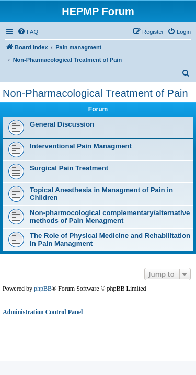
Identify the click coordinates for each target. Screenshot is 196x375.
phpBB (43, 288)
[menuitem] (27, 32)
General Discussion (62, 124)
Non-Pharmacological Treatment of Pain (95, 93)
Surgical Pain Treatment (69, 168)
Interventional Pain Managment (81, 146)
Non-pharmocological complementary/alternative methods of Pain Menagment (110, 216)
